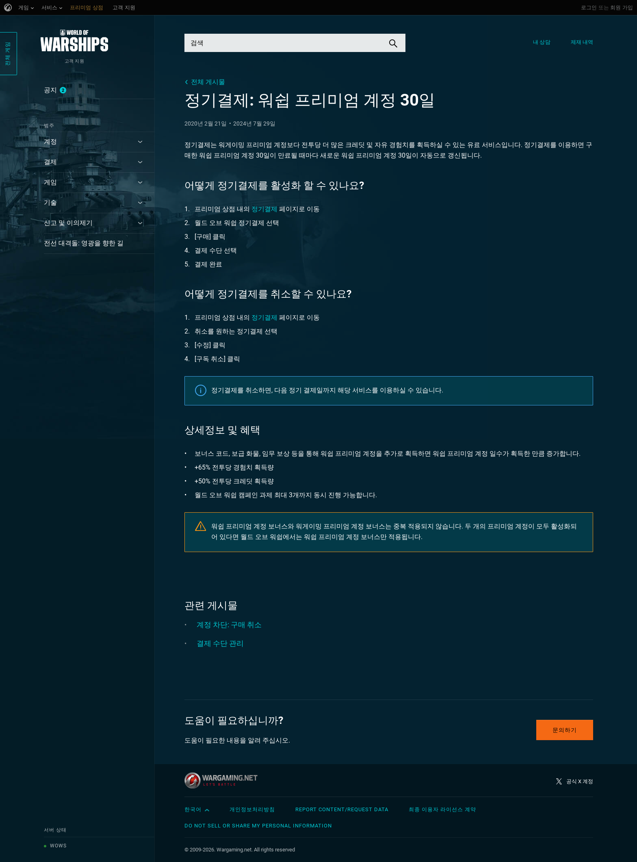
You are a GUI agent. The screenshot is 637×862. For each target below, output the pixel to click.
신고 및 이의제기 (68, 223)
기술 (50, 202)
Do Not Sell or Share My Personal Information (258, 826)
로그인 (589, 7)
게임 (50, 182)
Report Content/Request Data (341, 809)
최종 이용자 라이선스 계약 (442, 809)
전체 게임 (7, 53)
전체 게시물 (208, 82)
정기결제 (264, 209)
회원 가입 (621, 7)
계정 (50, 141)
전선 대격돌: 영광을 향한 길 (84, 243)
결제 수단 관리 (220, 643)
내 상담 (541, 42)
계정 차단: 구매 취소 (229, 624)
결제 (50, 162)
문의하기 (564, 730)
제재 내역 (582, 42)
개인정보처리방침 (252, 809)
